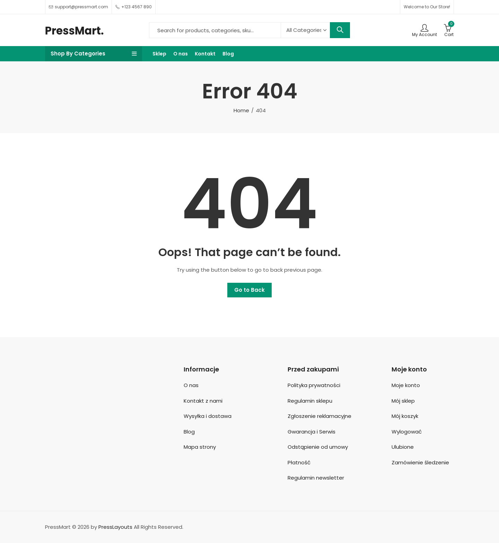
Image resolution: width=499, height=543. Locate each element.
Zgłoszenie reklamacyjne (319, 416)
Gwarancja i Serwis (311, 431)
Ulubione (403, 446)
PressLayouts (115, 527)
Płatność (299, 462)
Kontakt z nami (203, 400)
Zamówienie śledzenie (420, 462)
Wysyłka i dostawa (207, 416)
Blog (189, 431)
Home (241, 110)
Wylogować (407, 431)
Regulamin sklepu (310, 400)
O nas (191, 385)
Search (340, 30)
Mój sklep (403, 400)
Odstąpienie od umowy (318, 446)
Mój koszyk (405, 416)
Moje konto (406, 385)
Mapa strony (200, 446)
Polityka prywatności (314, 385)
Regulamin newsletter (316, 477)
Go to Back (249, 290)
